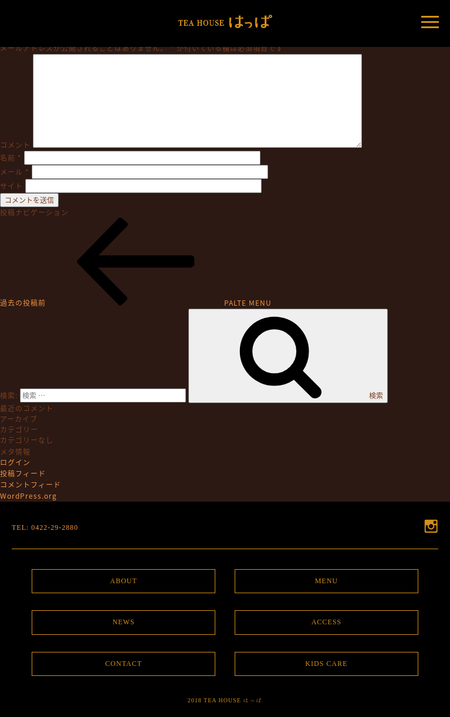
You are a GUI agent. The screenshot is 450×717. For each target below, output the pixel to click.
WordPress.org (28, 496)
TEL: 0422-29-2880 (45, 527)
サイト (11, 186)
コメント (15, 145)
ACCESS (326, 622)
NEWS (124, 622)
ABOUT (123, 581)
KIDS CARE (326, 663)
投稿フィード (23, 473)
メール (14, 172)
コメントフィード (30, 484)
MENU (326, 581)
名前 (11, 158)
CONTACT (123, 663)
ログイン (15, 462)
